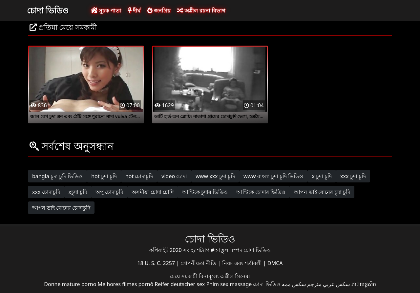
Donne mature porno (70, 284)
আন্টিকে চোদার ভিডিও (260, 192)
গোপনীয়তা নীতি (199, 263)
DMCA (275, 263)
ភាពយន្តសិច (363, 284)
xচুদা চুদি (78, 192)
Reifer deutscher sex (180, 284)
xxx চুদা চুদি (353, 176)
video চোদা (174, 176)
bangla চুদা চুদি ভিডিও (57, 176)
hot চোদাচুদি (139, 176)
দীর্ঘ (134, 10)
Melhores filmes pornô (126, 284)
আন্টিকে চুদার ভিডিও (205, 192)
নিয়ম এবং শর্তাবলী (242, 263)
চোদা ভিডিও (47, 10)
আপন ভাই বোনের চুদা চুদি (322, 192)
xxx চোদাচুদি (46, 192)
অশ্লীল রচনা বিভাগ (201, 10)
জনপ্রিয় (158, 10)
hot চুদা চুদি (104, 176)
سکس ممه (294, 284)
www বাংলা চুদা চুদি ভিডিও (273, 176)
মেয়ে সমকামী (184, 276)
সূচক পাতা (106, 10)
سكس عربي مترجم (328, 284)
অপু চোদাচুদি (109, 192)
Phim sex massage (229, 284)
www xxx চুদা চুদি (215, 176)
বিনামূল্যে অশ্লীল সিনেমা (224, 276)
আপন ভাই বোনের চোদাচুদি (61, 207)
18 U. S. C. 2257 (156, 263)
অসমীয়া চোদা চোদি (152, 192)
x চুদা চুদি (322, 176)
